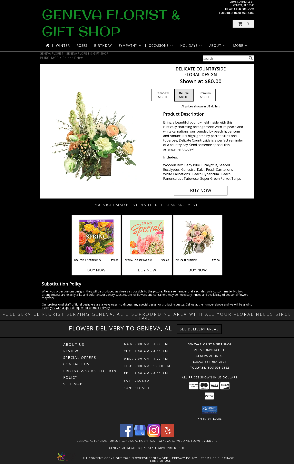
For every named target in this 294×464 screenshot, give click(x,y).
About (217, 45)
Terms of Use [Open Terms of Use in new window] (159, 460)
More (240, 45)
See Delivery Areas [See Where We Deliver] (199, 329)
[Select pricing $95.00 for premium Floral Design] (204, 95)
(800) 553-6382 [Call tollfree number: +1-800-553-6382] (244, 13)
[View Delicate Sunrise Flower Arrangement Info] (198, 237)
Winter (63, 45)
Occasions (161, 45)
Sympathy (130, 45)
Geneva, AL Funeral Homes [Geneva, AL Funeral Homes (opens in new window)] (97, 440)
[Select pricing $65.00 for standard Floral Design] (163, 95)
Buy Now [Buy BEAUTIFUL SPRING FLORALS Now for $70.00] (96, 270)
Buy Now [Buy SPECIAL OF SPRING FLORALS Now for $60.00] (147, 270)
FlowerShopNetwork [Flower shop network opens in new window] (150, 458)
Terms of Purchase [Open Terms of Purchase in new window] (217, 458)
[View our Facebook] (126, 435)
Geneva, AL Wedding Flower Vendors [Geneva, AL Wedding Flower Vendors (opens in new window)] (188, 440)
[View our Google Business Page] (140, 435)
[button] (243, 24)
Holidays (191, 45)
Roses (82, 45)
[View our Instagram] (153, 435)
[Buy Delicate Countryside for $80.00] (200, 190)
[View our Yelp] (167, 435)
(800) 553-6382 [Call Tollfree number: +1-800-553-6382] (218, 367)
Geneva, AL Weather (124, 448)
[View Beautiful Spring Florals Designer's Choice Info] (96, 237)
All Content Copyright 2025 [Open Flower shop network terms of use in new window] (106, 458)
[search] (250, 58)
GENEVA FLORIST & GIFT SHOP (111, 23)
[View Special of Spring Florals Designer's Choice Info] (147, 237)
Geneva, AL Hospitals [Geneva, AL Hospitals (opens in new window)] (138, 440)
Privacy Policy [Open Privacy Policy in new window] (184, 458)
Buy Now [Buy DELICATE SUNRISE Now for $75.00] (197, 270)
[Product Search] (225, 58)
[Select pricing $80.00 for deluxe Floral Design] (184, 95)
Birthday (103, 45)
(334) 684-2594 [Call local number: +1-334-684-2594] (244, 9)
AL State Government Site (164, 448)
